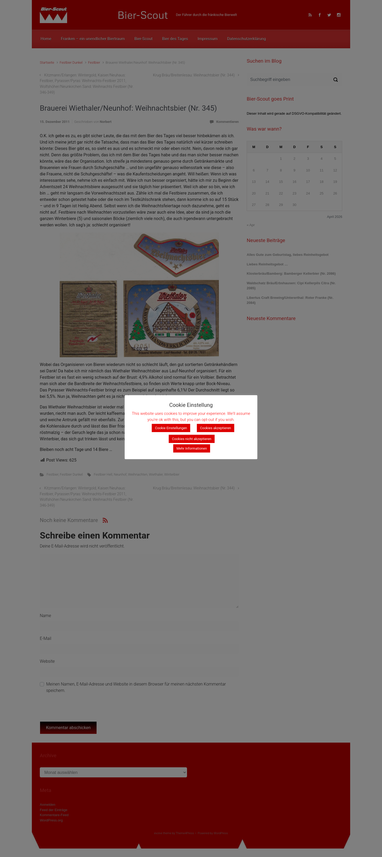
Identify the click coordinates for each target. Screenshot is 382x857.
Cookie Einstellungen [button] (171, 428)
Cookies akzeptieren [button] (215, 428)
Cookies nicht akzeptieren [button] (191, 439)
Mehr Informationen (191, 448)
